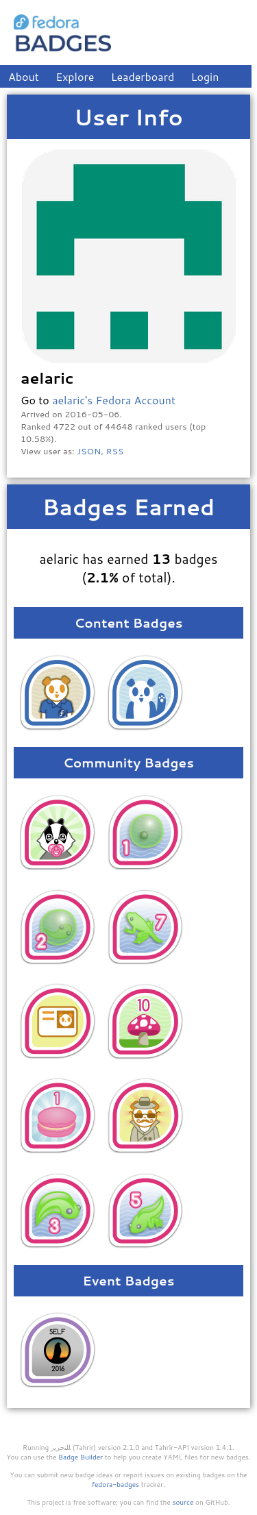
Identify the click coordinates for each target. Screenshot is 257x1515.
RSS (115, 451)
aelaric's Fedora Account (113, 400)
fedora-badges (115, 1484)
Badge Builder (80, 1457)
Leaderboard (143, 76)
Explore (75, 76)
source (183, 1502)
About (23, 76)
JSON (89, 451)
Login (205, 76)
